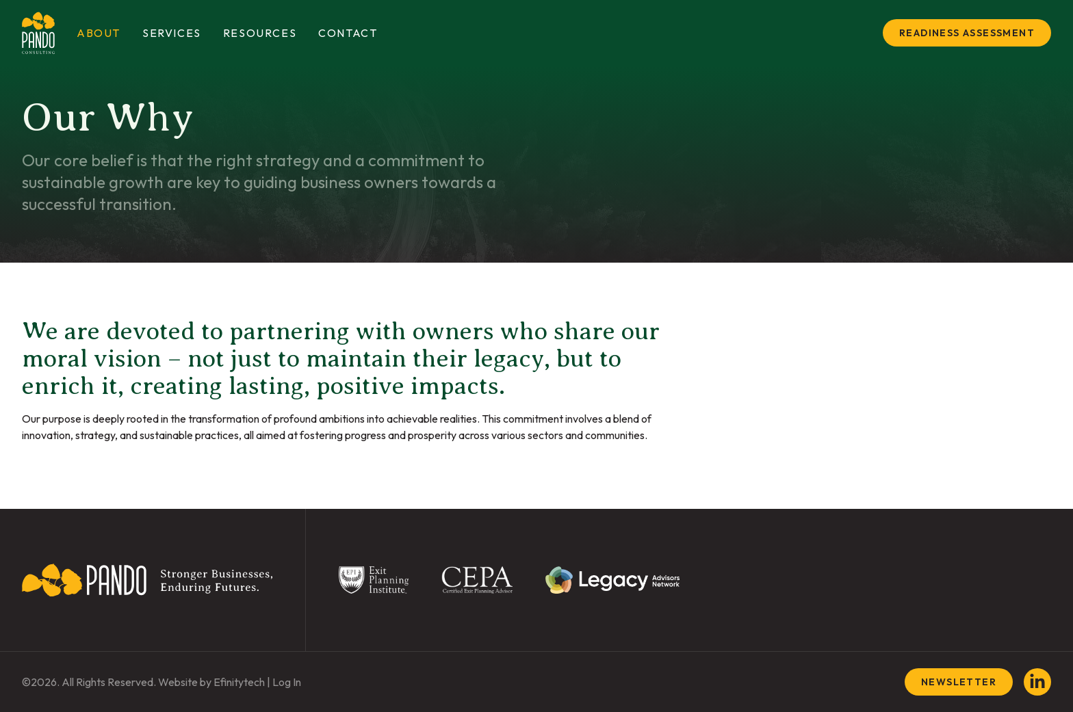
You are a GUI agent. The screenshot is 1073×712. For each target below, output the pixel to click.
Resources (259, 33)
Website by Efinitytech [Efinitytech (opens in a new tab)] (211, 682)
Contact (347, 33)
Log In (286, 682)
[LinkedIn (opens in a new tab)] (1037, 682)
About (98, 33)
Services (171, 33)
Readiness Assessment (967, 33)
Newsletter (958, 682)
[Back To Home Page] (147, 580)
